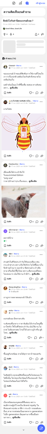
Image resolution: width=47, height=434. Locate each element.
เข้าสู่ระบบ (40, 3)
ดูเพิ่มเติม (14, 87)
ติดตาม (18, 66)
